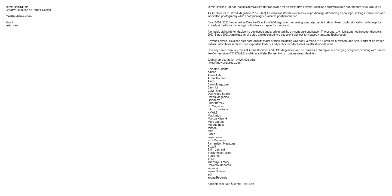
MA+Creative (247, 60)
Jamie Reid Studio (17, 7)
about (9, 22)
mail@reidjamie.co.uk (19, 16)
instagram (12, 25)
